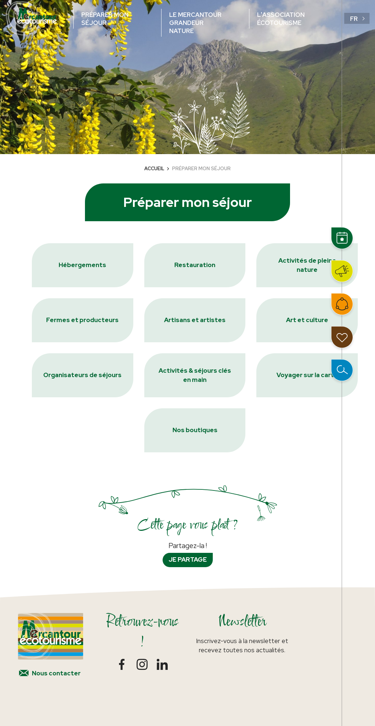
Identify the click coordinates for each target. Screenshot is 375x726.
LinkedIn (162, 664)
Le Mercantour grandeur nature (195, 23)
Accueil (154, 168)
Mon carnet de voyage (342, 337)
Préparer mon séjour (105, 19)
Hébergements (82, 265)
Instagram (142, 664)
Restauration (194, 265)
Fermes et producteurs (82, 320)
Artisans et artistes (195, 320)
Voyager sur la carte (307, 375)
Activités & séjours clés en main (195, 375)
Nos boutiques (195, 430)
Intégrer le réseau (342, 304)
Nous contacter (56, 673)
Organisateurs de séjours (82, 375)
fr (354, 19)
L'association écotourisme (281, 19)
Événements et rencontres (342, 238)
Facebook (122, 664)
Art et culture (307, 320)
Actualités (342, 271)
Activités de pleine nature (307, 265)
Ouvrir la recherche (342, 370)
